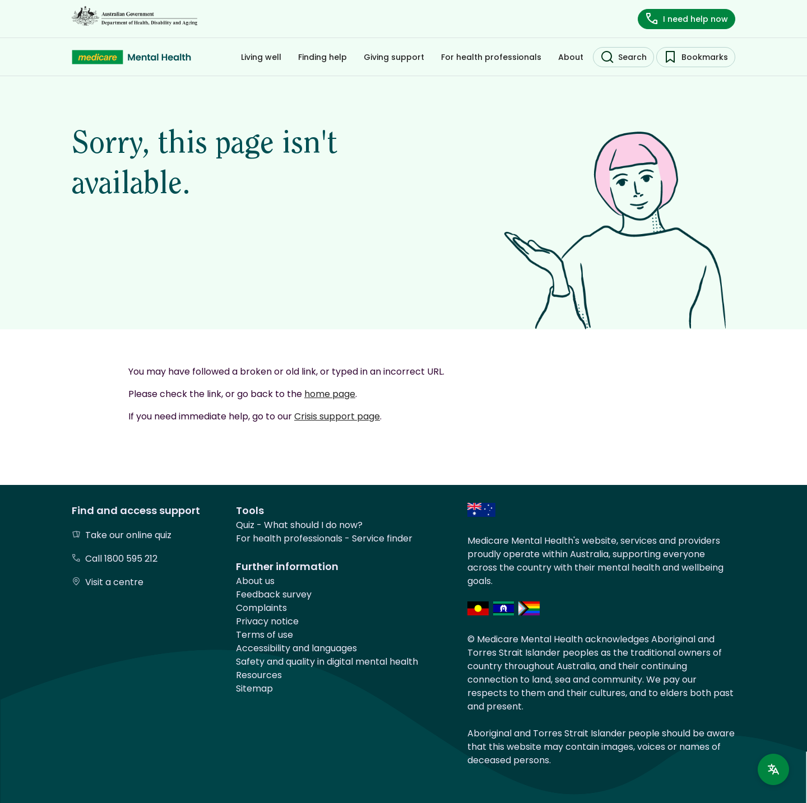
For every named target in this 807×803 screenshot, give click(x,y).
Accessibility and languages (296, 648)
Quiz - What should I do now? (299, 525)
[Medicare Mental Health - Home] (131, 57)
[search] (623, 57)
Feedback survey (274, 594)
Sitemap (254, 688)
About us (255, 581)
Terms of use (264, 634)
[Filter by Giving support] (394, 57)
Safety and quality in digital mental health (327, 661)
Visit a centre (114, 582)
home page (329, 394)
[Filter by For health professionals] (491, 57)
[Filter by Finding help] (322, 57)
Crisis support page (337, 416)
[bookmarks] (695, 57)
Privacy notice (267, 621)
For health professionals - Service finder (324, 538)
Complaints (261, 607)
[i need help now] (686, 19)
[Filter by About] (571, 57)
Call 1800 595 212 (121, 558)
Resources (259, 675)
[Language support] (773, 769)
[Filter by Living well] (261, 57)
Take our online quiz (128, 535)
